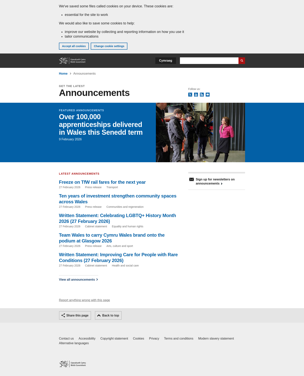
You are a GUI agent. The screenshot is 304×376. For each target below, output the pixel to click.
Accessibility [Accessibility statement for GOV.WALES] (87, 338)
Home (63, 73)
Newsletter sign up (208, 95)
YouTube (196, 95)
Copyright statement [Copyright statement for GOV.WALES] (114, 338)
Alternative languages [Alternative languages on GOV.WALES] (74, 343)
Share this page (77, 315)
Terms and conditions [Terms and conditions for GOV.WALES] (178, 338)
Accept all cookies (74, 46)
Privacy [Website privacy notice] (154, 338)
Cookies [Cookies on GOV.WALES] (138, 338)
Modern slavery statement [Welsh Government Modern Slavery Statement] (216, 338)
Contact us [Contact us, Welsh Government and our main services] (66, 338)
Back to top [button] (110, 315)
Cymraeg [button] (165, 60)
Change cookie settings (109, 46)
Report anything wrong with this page (84, 300)
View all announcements (77, 279)
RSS (202, 95)
